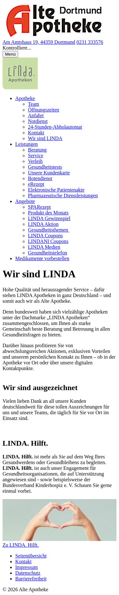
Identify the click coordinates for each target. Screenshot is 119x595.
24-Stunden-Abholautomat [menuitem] (55, 127)
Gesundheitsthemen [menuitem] (48, 230)
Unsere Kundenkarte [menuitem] (49, 172)
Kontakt (23, 561)
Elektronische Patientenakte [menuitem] (56, 190)
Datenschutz (27, 573)
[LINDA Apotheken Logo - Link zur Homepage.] (20, 87)
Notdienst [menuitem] (38, 121)
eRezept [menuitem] (36, 184)
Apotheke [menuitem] (25, 98)
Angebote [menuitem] (25, 201)
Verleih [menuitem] (35, 161)
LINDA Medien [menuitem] (44, 247)
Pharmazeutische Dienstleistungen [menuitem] (63, 195)
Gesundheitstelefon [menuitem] (47, 252)
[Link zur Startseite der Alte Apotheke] (53, 36)
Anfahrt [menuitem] (36, 115)
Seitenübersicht (31, 555)
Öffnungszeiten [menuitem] (43, 109)
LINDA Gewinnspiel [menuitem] (49, 218)
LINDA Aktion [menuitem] (43, 224)
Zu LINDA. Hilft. (21, 545)
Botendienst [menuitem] (40, 178)
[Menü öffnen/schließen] (10, 54)
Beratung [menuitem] (37, 149)
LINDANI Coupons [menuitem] (48, 241)
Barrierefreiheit (31, 578)
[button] (59, 48)
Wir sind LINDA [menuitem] (45, 138)
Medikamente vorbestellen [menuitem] (42, 258)
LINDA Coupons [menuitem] (45, 235)
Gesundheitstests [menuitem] (45, 167)
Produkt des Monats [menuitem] (48, 212)
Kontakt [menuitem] (36, 132)
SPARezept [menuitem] (39, 207)
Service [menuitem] (35, 155)
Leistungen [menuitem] (26, 144)
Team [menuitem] (33, 104)
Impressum (26, 567)
